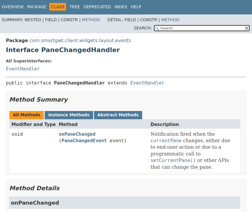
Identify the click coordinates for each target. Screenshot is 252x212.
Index (121, 6)
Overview (13, 6)
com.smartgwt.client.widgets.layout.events (80, 40)
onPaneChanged (77, 134)
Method (91, 19)
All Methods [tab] (26, 114)
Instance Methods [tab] (68, 114)
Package (36, 6)
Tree (74, 6)
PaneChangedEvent (84, 140)
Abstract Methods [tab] (118, 114)
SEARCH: (143, 28)
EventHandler (23, 69)
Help (136, 6)
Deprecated (97, 6)
